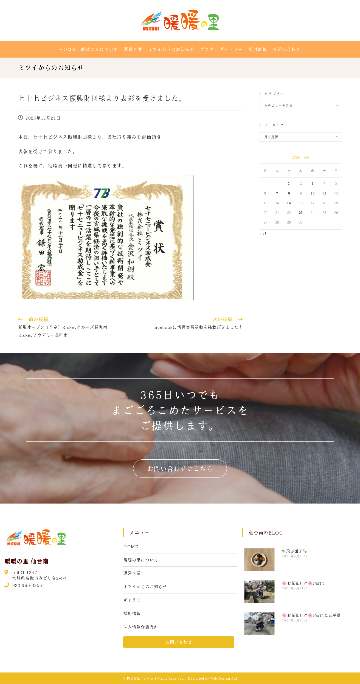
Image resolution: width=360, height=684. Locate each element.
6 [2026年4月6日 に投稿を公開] (265, 193)
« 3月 (264, 233)
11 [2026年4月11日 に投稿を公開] (324, 193)
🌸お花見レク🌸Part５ (303, 583)
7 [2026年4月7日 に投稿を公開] (277, 193)
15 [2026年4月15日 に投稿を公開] (289, 203)
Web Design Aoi (223, 678)
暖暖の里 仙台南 (26, 561)
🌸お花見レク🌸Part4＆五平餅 (311, 615)
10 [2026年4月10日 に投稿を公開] (312, 193)
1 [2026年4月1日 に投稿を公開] (289, 183)
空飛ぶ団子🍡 (295, 551)
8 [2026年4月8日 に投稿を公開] (289, 193)
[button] (180, 468)
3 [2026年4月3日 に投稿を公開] (312, 183)
